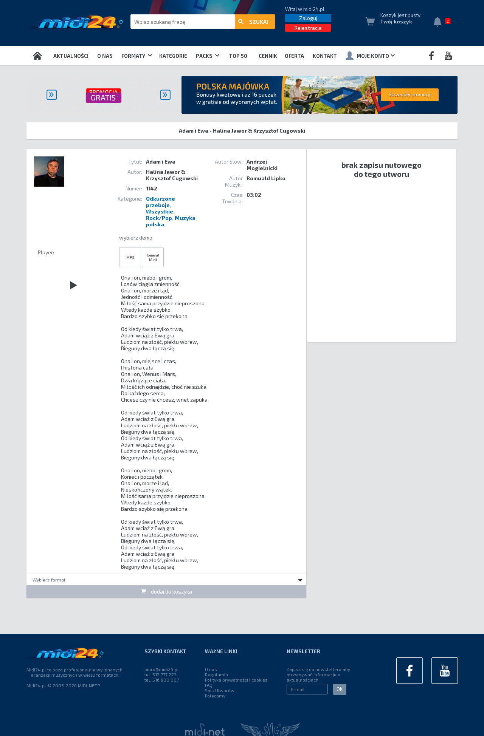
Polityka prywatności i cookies (236, 679)
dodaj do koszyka (166, 591)
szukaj (253, 22)
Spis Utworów (219, 690)
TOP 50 (238, 56)
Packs (207, 56)
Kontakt (325, 56)
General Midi (153, 257)
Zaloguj (308, 18)
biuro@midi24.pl (161, 669)
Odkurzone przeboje (160, 201)
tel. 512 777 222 (160, 674)
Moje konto (370, 55)
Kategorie (173, 56)
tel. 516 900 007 (161, 679)
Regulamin (216, 674)
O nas (105, 56)
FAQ (209, 685)
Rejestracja (308, 28)
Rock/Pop (159, 218)
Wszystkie (159, 211)
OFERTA (294, 56)
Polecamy (215, 695)
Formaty (136, 56)
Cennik (268, 56)
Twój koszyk (396, 22)
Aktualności (70, 56)
